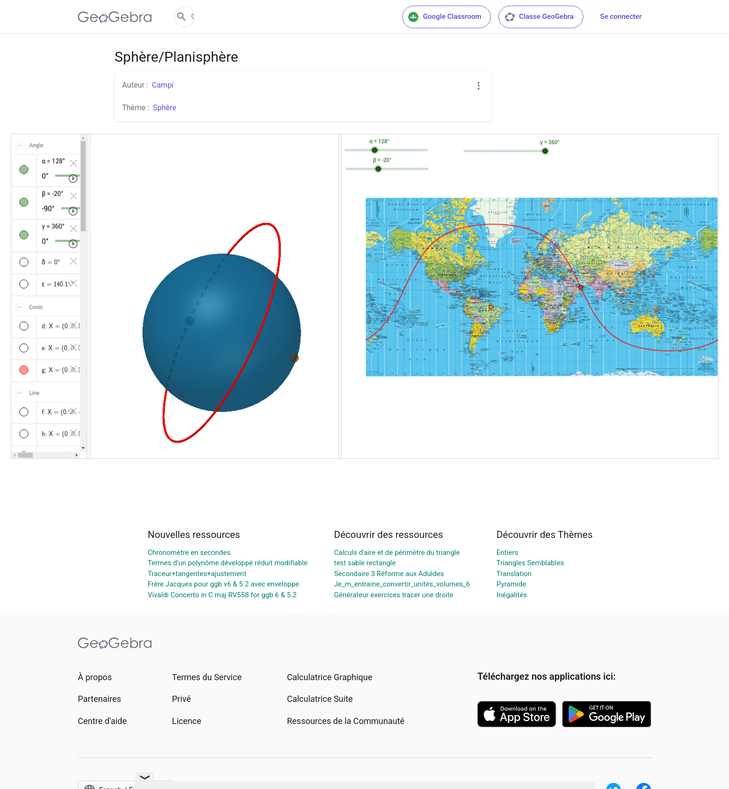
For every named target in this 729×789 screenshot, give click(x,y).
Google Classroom (444, 17)
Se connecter (621, 16)
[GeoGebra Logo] (115, 17)
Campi (163, 85)
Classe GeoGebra (539, 17)
